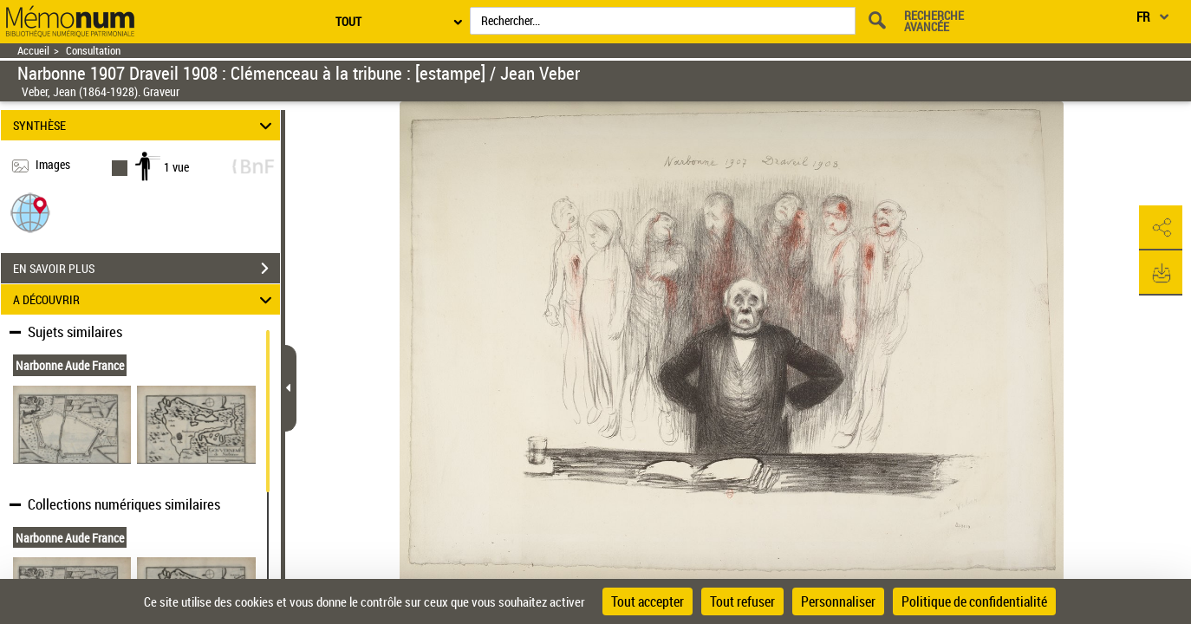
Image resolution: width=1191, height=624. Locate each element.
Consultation (93, 50)
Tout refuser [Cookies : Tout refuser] (742, 601)
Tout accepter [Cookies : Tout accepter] (647, 601)
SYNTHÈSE (145, 125)
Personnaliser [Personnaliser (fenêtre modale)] (838, 601)
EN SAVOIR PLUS (146, 269)
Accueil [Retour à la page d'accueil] (33, 50)
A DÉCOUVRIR (145, 299)
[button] (30, 212)
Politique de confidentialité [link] (974, 601)
